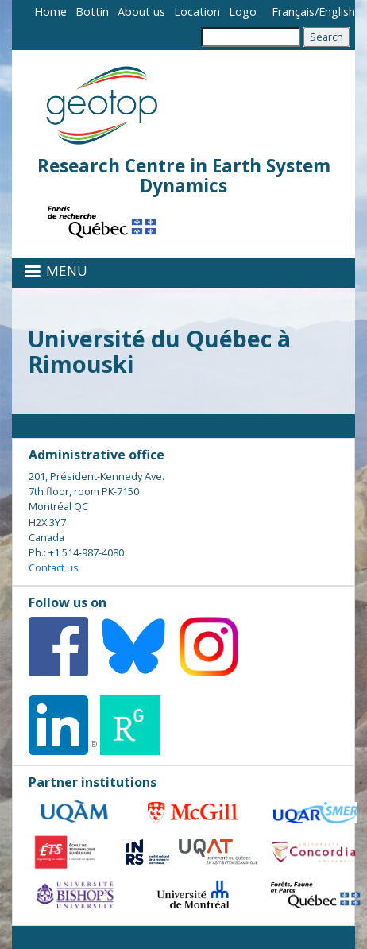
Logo (243, 11)
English (337, 11)
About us (141, 11)
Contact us (54, 567)
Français (293, 11)
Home (50, 11)
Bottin (92, 11)
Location (197, 11)
